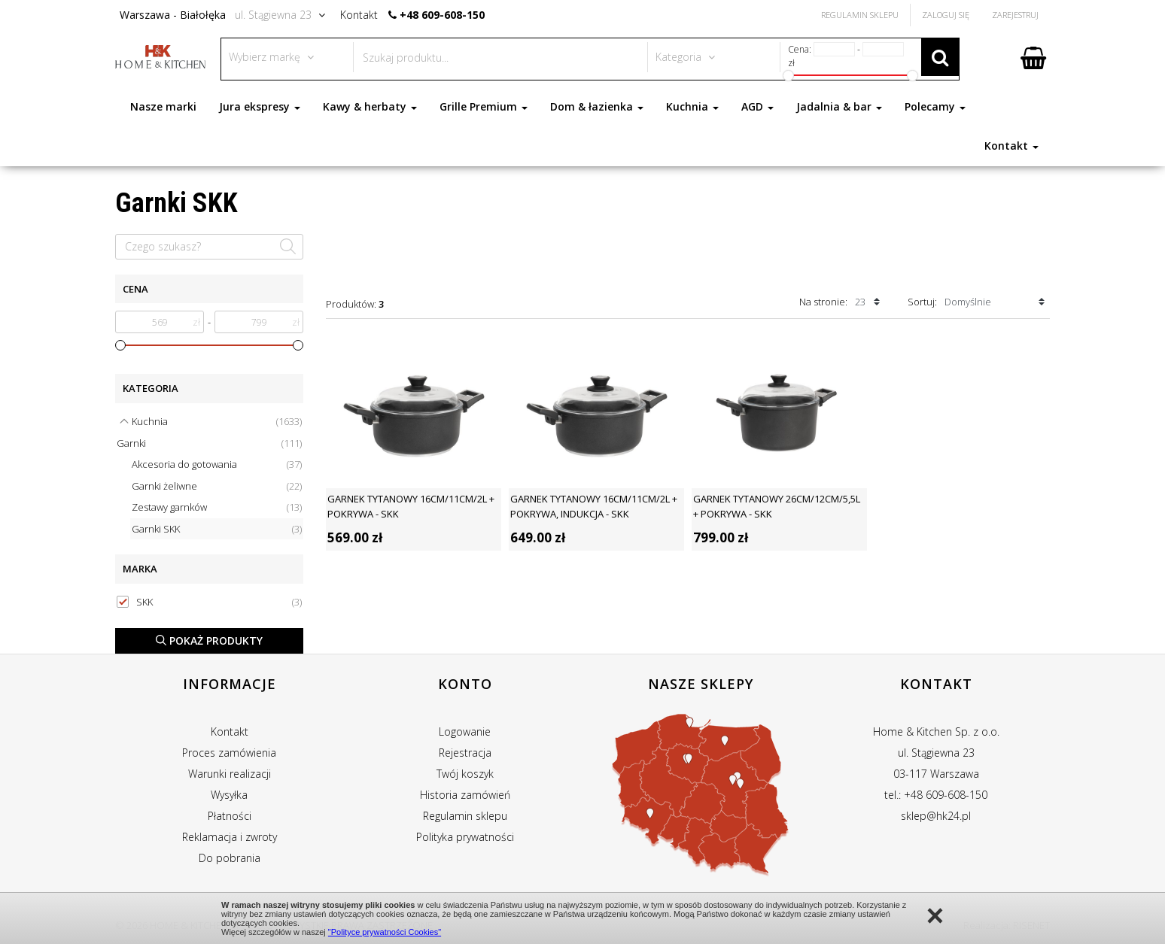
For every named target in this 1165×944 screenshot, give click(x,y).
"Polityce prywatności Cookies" (384, 931)
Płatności (229, 816)
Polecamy (935, 106)
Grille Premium (484, 106)
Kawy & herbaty (370, 106)
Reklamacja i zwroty (229, 837)
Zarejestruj (1015, 14)
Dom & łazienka (596, 106)
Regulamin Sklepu (860, 14)
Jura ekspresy (259, 106)
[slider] (120, 345)
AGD (757, 106)
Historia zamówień (465, 795)
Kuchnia (692, 106)
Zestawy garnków (217, 507)
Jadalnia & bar (839, 106)
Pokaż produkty (209, 640)
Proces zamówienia (229, 752)
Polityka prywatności (465, 837)
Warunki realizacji (229, 773)
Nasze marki (163, 106)
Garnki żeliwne (217, 486)
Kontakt (1011, 145)
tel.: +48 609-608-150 (935, 795)
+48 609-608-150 (442, 15)
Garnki (209, 443)
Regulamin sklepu (465, 816)
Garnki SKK (217, 529)
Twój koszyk (465, 773)
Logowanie (465, 731)
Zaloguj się (945, 14)
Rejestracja (465, 752)
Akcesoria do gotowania (217, 464)
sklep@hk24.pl (936, 816)
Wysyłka (229, 795)
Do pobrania (229, 858)
